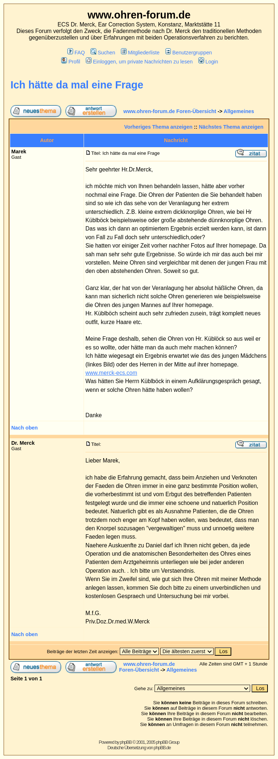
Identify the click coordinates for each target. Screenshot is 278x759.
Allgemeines (239, 111)
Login (208, 62)
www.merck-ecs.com (111, 373)
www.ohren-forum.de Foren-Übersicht (169, 111)
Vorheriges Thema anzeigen (158, 127)
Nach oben (24, 428)
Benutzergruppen (188, 52)
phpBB (126, 742)
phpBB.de (162, 747)
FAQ (76, 52)
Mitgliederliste (140, 52)
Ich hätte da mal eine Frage (76, 85)
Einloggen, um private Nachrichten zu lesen (139, 62)
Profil (70, 62)
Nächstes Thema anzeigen (231, 127)
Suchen (102, 52)
